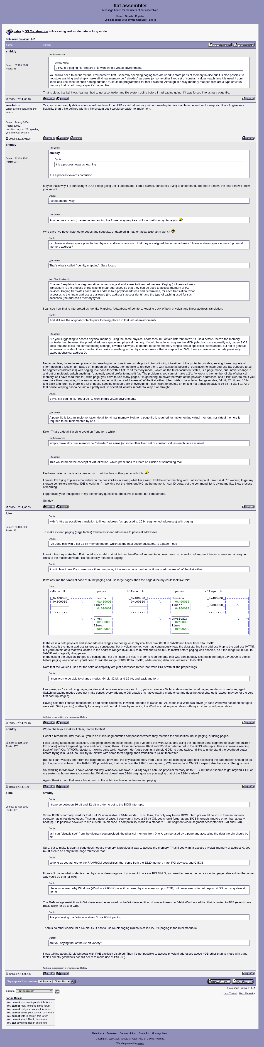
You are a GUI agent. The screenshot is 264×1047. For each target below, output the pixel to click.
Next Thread (246, 993)
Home (119, 16)
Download (112, 1033)
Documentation (128, 1033)
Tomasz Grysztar (129, 1038)
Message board (160, 1033)
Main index (98, 1033)
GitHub (150, 1038)
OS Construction (36, 31)
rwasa (140, 1043)
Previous (24, 39)
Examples (144, 1033)
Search (129, 16)
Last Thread (230, 993)
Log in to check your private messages (126, 20)
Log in (152, 20)
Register (139, 16)
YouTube (159, 1038)
